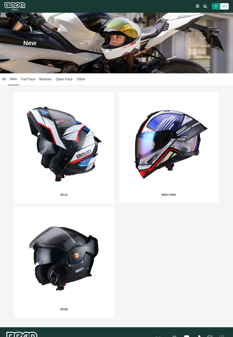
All (4, 79)
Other (81, 79)
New (13, 79)
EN (224, 6)
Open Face (64, 79)
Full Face (28, 79)
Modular (45, 79)
